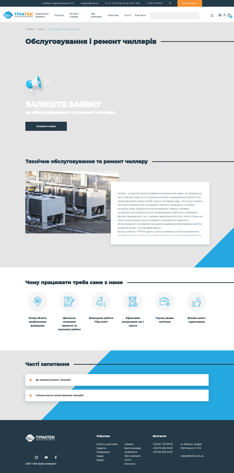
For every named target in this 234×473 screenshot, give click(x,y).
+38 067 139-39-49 (144, 433)
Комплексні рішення (54, 14)
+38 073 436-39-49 (144, 436)
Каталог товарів (90, 14)
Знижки (109, 433)
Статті (146, 14)
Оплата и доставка (86, 433)
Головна (35, 29)
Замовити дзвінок (189, 3)
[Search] (209, 14)
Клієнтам (133, 14)
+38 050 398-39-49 (144, 440)
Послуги (73, 14)
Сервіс (79, 444)
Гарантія (80, 436)
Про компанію (116, 14)
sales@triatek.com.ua (87, 3)
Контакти (159, 14)
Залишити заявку (53, 118)
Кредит (80, 448)
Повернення (82, 440)
